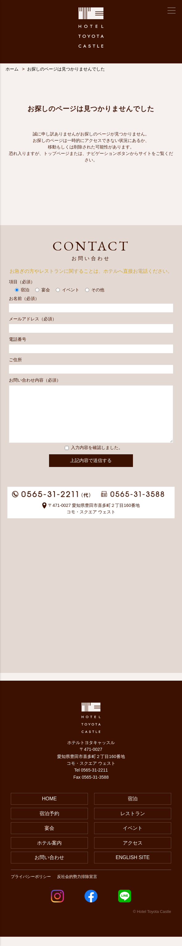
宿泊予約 (49, 822)
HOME (49, 808)
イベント (133, 837)
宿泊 (133, 808)
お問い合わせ (49, 866)
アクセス (133, 852)
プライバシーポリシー (31, 886)
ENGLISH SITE (133, 866)
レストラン (132, 822)
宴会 (49, 837)
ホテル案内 (49, 852)
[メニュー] (171, 10)
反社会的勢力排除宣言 (77, 886)
